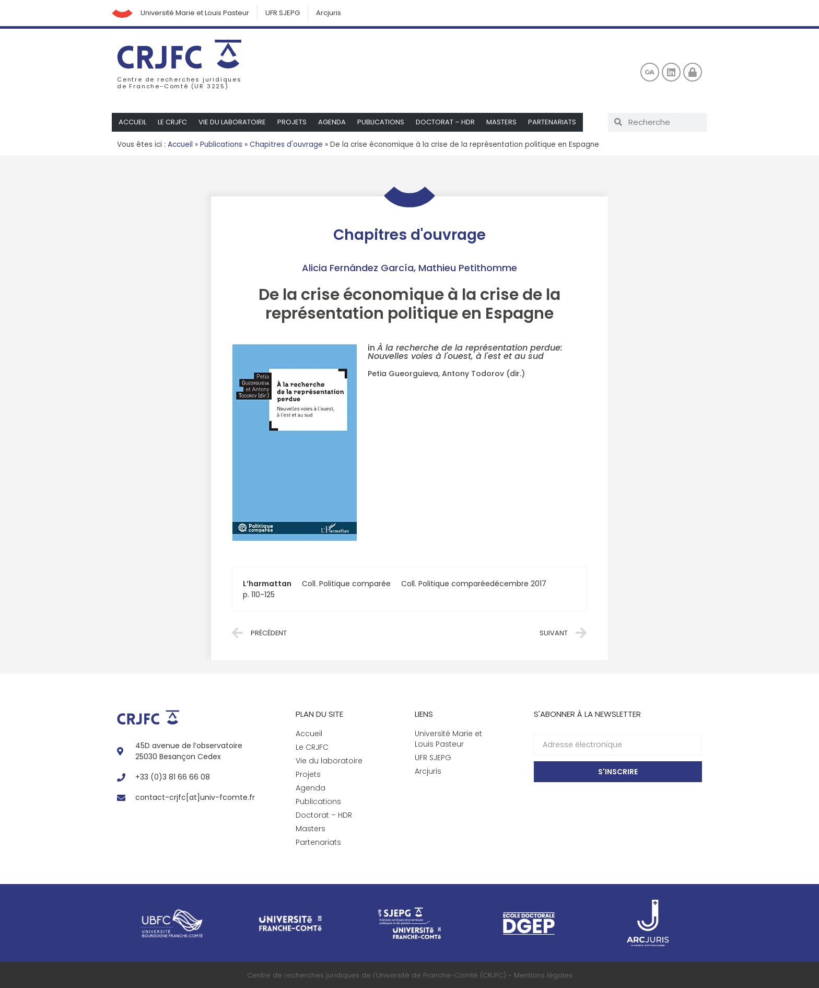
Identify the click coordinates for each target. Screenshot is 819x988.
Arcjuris (328, 13)
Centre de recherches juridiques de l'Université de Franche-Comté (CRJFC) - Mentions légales (409, 975)
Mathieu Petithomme (467, 267)
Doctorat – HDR (445, 122)
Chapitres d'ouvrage (286, 144)
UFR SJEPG (282, 13)
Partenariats (552, 122)
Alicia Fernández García (358, 267)
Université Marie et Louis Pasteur (195, 13)
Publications (380, 122)
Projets (292, 122)
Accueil (132, 122)
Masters (501, 122)
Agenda (332, 122)
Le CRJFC (172, 122)
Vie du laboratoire (232, 122)
